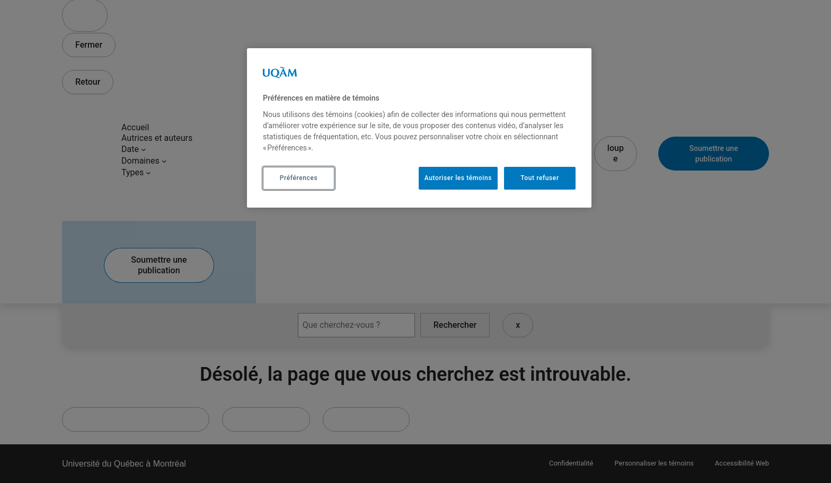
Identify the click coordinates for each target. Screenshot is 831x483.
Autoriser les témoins (458, 178)
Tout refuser (539, 178)
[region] (419, 127)
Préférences (298, 178)
